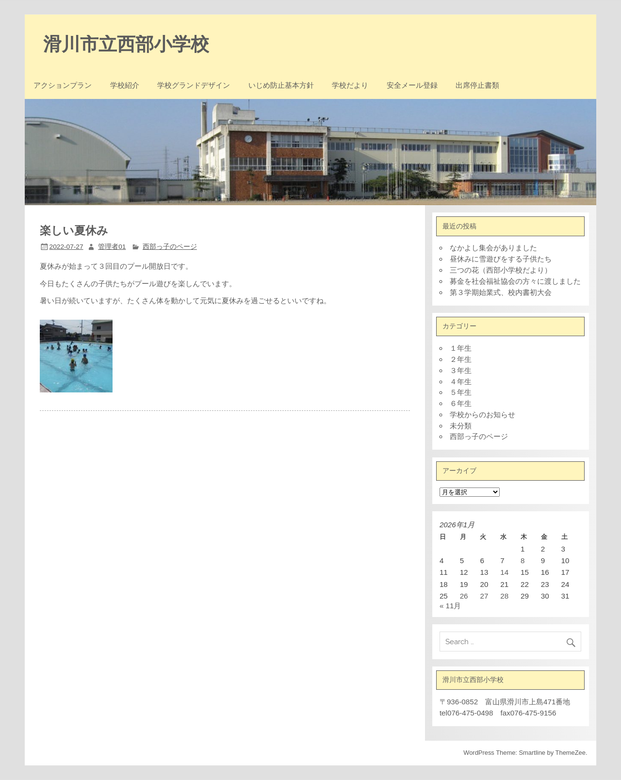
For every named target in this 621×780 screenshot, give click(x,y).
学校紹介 (124, 85)
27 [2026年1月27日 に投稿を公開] (484, 596)
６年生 (461, 403)
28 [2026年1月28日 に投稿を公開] (504, 596)
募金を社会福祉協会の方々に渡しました (515, 281)
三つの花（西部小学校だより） (501, 270)
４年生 (461, 381)
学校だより (350, 85)
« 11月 (450, 605)
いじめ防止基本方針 (281, 85)
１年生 (461, 348)
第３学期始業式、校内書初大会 (501, 292)
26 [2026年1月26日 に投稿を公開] (464, 596)
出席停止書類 (477, 85)
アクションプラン (62, 85)
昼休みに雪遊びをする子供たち (501, 259)
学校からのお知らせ (482, 414)
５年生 (461, 392)
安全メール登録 (412, 85)
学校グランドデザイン (193, 85)
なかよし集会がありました (493, 248)
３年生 (461, 370)
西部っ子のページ (170, 246)
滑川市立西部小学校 (126, 44)
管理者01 (112, 246)
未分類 (461, 426)
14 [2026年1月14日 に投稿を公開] (504, 572)
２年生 (461, 359)
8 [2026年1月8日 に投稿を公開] (522, 560)
